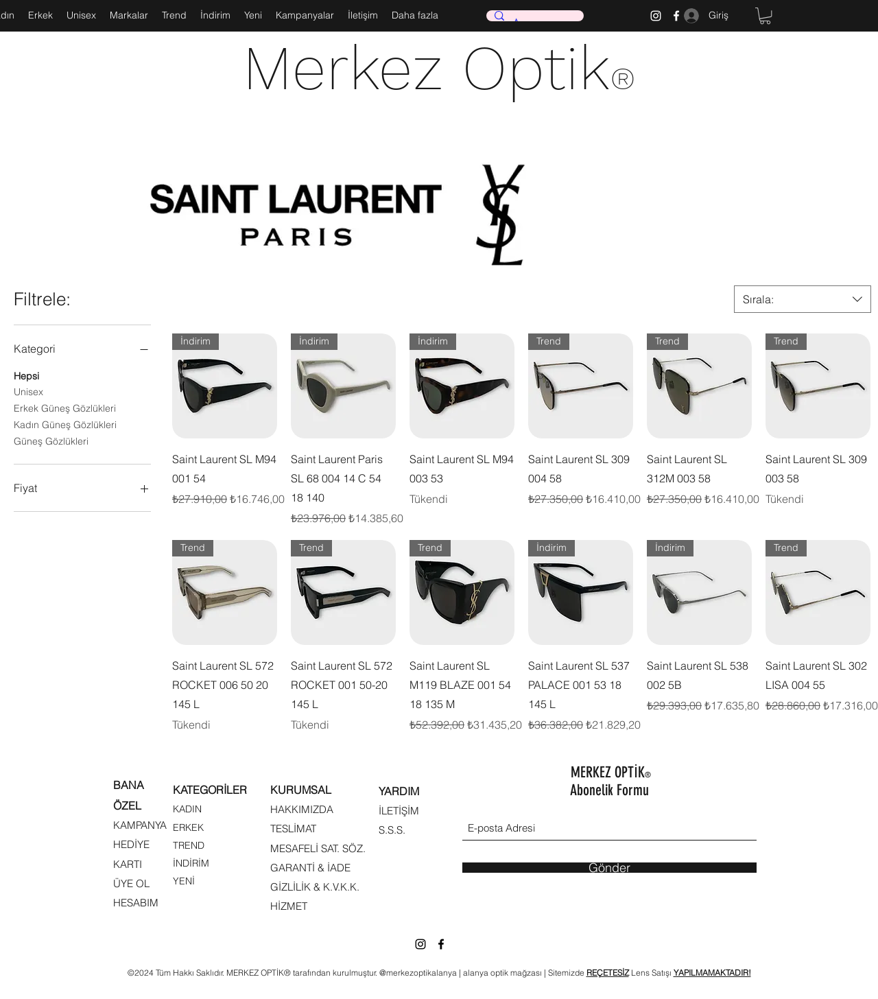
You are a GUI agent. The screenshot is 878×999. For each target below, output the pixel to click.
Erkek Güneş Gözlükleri (65, 407)
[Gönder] (609, 867)
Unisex (28, 391)
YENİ (184, 881)
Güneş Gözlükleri (51, 440)
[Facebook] (441, 944)
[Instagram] (656, 16)
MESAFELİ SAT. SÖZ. (318, 848)
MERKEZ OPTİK (611, 772)
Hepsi (26, 375)
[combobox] (802, 299)
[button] (765, 16)
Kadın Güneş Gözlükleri (65, 424)
